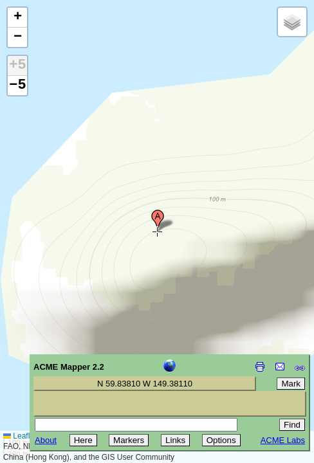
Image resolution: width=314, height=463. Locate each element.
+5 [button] (17, 65)
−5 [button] (17, 85)
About (46, 440)
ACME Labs (283, 440)
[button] (157, 221)
